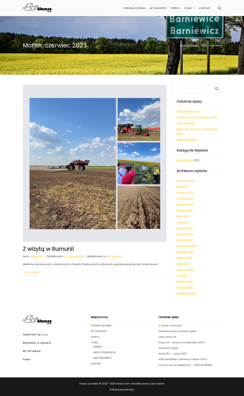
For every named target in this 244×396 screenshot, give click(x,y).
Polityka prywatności (122, 389)
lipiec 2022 (183, 216)
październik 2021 (187, 246)
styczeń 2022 (185, 234)
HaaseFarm (37, 256)
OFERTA (175, 8)
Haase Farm (123, 383)
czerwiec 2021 (185, 269)
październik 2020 (187, 293)
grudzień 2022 (185, 204)
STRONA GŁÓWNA (134, 8)
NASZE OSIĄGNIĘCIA (104, 352)
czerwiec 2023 (186, 180)
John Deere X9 (186, 123)
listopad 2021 (185, 240)
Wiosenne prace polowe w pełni (197, 117)
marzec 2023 (185, 192)
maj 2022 (182, 222)
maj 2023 (182, 186)
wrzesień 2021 (185, 252)
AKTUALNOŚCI (158, 8)
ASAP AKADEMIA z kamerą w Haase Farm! (183, 359)
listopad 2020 (185, 287)
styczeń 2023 (185, 198)
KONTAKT (205, 8)
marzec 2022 (185, 228)
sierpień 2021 (185, 257)
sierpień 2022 (185, 210)
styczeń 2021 (185, 281)
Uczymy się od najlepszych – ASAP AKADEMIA (185, 365)
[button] (193, 8)
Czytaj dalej (31, 272)
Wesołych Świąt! (187, 139)
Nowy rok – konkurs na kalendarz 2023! (197, 131)
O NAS (189, 8)
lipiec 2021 (183, 263)
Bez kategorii (114, 256)
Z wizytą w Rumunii (48, 249)
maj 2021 (182, 275)
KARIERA (97, 346)
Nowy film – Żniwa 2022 (173, 353)
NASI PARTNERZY (102, 358)
